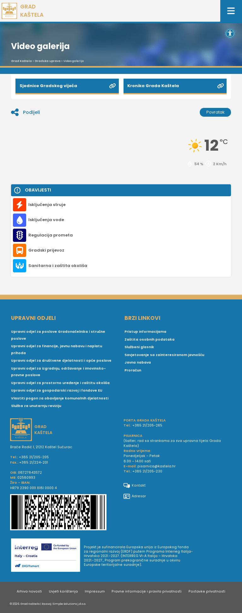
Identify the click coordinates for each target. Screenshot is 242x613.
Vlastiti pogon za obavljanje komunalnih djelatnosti (59, 398)
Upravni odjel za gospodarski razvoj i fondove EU (56, 390)
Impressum (95, 591)
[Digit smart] (47, 556)
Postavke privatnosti (206, 591)
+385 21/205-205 (34, 457)
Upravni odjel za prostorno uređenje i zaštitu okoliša (60, 383)
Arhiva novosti (29, 591)
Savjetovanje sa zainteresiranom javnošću (164, 355)
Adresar (135, 496)
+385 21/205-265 (147, 425)
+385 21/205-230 (147, 471)
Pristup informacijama (145, 331)
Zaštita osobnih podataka (149, 339)
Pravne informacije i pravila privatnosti (147, 591)
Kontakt (135, 485)
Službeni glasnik (139, 347)
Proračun (132, 370)
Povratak (215, 112)
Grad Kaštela (21, 61)
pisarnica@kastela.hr (156, 466)
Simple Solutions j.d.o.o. (69, 604)
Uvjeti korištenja (63, 591)
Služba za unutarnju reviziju (36, 406)
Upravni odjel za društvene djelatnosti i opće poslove (61, 360)
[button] (230, 33)
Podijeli (25, 112)
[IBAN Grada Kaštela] (64, 513)
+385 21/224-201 (33, 462)
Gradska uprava (47, 61)
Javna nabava (137, 362)
